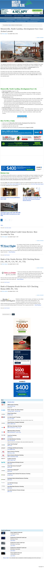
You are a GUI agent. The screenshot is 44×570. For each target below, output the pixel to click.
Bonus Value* (6, 557)
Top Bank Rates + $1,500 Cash (14, 411)
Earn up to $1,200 (11, 440)
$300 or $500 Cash (11, 423)
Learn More (12, 535)
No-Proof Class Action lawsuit (37, 184)
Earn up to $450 (11, 418)
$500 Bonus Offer (11, 453)
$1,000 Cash (10, 475)
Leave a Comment (40, 37)
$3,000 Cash (10, 414)
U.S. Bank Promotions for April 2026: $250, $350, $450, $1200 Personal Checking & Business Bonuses (32, 199)
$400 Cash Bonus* (14, 427)
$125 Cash (10, 467)
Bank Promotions (7, 282)
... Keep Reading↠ (20, 279)
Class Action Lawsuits (7, 227)
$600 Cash (10, 491)
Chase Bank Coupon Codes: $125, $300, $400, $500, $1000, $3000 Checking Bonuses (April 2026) (11, 214)
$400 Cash (10, 445)
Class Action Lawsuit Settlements (14, 184)
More (2, 225)
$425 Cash (10, 463)
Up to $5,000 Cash (11, 406)
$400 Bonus (10, 436)
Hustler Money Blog (22, 3)
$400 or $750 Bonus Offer (13, 456)
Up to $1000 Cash (11, 449)
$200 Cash (10, 484)
